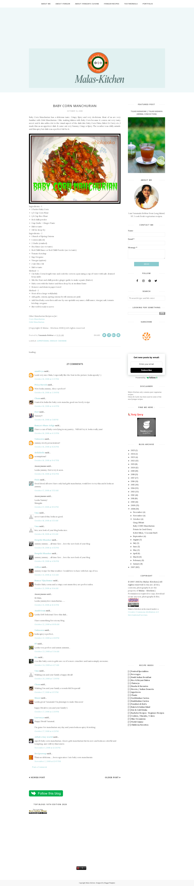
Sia (36, 657)
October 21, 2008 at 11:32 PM (47, 605)
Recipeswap (40, 753)
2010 (133, 502)
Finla (37, 480)
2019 (133, 471)
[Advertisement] (97, 25)
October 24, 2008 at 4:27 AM (47, 665)
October (136, 519)
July (134, 543)
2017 (132, 478)
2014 (133, 488)
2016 (133, 481)
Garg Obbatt (138, 522)
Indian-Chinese (58, 341)
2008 (133, 509)
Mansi (38, 698)
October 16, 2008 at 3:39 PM (47, 392)
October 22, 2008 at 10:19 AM (47, 624)
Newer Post (38, 777)
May (135, 550)
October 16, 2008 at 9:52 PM (47, 474)
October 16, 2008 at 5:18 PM (46, 419)
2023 (133, 457)
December (137, 512)
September (138, 536)
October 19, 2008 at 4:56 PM (47, 561)
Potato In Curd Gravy (142, 529)
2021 (132, 464)
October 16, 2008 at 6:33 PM (47, 433)
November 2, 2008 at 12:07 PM (48, 761)
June (135, 546)
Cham (37, 398)
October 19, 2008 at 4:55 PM (47, 548)
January (136, 564)
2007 (133, 567)
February (137, 560)
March (136, 557)
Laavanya (39, 717)
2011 (132, 498)
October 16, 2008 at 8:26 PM (47, 447)
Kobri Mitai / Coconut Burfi (145, 533)
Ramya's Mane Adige (45, 425)
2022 (133, 460)
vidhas (38, 567)
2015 (132, 484)
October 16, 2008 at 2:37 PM (47, 379)
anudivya (39, 371)
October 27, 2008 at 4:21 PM (47, 731)
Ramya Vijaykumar (44, 580)
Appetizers (43, 341)
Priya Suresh (41, 385)
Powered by (147, 378)
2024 (133, 454)
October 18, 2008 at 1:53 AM (46, 520)
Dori (37, 412)
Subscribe (146, 370)
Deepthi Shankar (43, 540)
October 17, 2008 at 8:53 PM (47, 507)
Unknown (39, 439)
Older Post (112, 777)
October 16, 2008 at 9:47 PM (47, 460)
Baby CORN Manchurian (144, 526)
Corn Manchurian (37, 319)
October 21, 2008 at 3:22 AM (47, 575)
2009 (133, 505)
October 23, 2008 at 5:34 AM (47, 651)
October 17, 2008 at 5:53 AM (46, 490)
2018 (132, 474)
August (136, 539)
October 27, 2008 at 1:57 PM (46, 692)
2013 (133, 491)
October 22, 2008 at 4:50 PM (47, 638)
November (138, 515)
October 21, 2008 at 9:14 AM (46, 588)
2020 (133, 467)
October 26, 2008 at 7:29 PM (47, 678)
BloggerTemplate (109, 883)
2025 (133, 450)
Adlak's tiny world (44, 737)
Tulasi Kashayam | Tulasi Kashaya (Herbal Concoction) (146, 112)
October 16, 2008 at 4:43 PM (47, 406)
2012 (132, 495)
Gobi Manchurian (36, 322)
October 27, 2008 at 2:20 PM (47, 712)
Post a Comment (39, 767)
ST (36, 644)
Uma (37, 513)
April (135, 553)
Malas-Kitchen (90, 883)
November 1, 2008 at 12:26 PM (47, 748)
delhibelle (40, 452)
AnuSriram (40, 610)
